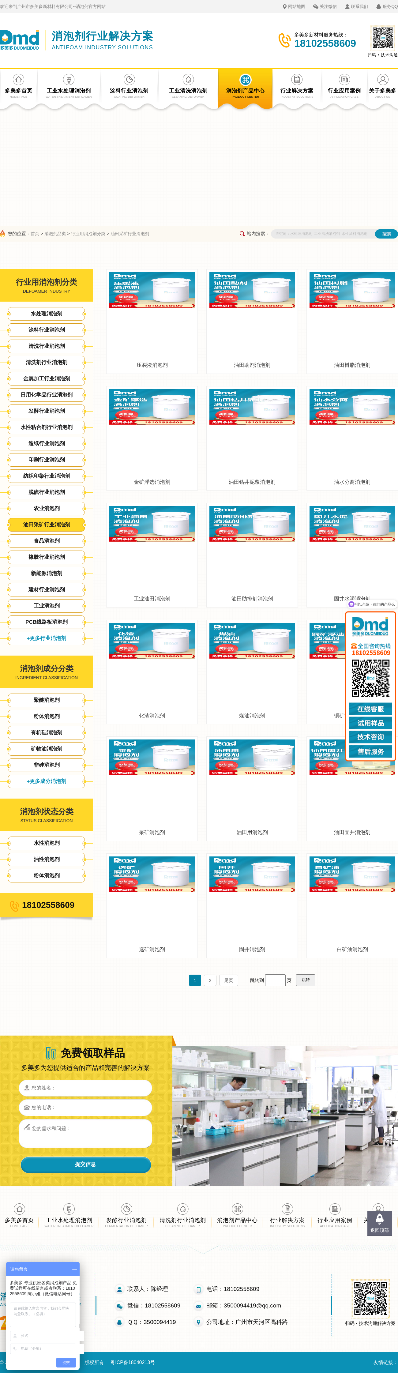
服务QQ (390, 6)
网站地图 (296, 6)
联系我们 (359, 6)
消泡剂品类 (55, 233)
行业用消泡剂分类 (88, 233)
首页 (35, 233)
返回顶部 (379, 1230)
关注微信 (328, 6)
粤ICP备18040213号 (132, 1362)
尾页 (228, 980)
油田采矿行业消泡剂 (130, 233)
